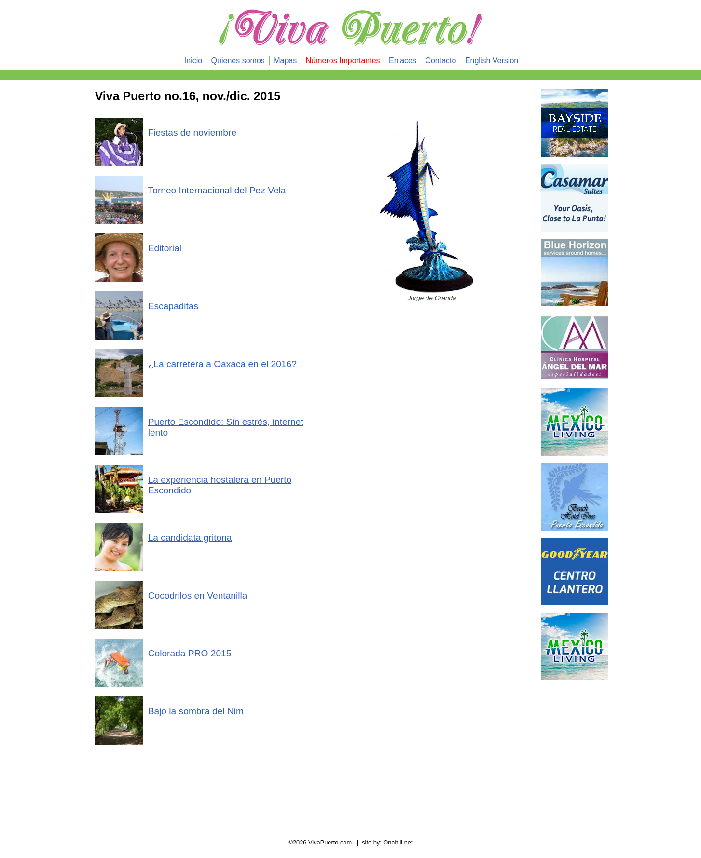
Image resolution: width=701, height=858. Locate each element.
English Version (491, 60)
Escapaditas (173, 306)
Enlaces (402, 60)
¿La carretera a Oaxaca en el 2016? (222, 364)
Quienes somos (238, 60)
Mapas (285, 60)
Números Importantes (343, 60)
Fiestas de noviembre (192, 132)
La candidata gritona (190, 537)
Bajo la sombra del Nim (196, 711)
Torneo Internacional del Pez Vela (217, 190)
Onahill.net (397, 842)
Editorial (164, 248)
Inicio (193, 60)
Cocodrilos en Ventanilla (197, 595)
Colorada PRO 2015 (190, 653)
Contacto (440, 60)
